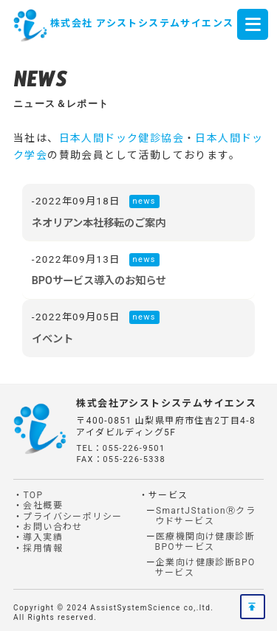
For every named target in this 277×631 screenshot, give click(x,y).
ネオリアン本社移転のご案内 (98, 223)
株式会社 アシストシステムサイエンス (141, 23)
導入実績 (43, 537)
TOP (33, 495)
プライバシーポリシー (72, 516)
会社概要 (43, 505)
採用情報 (43, 548)
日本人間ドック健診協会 (121, 138)
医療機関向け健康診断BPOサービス (205, 541)
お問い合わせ (52, 527)
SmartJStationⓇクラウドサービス (205, 516)
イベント (52, 339)
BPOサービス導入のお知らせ (99, 280)
